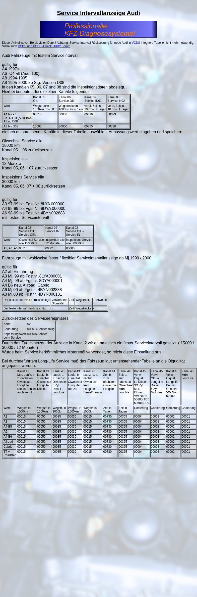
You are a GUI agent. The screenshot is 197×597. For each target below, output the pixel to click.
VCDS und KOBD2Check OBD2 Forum (44, 46)
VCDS (136, 42)
